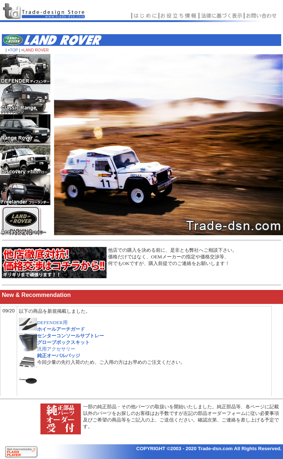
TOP (14, 50)
